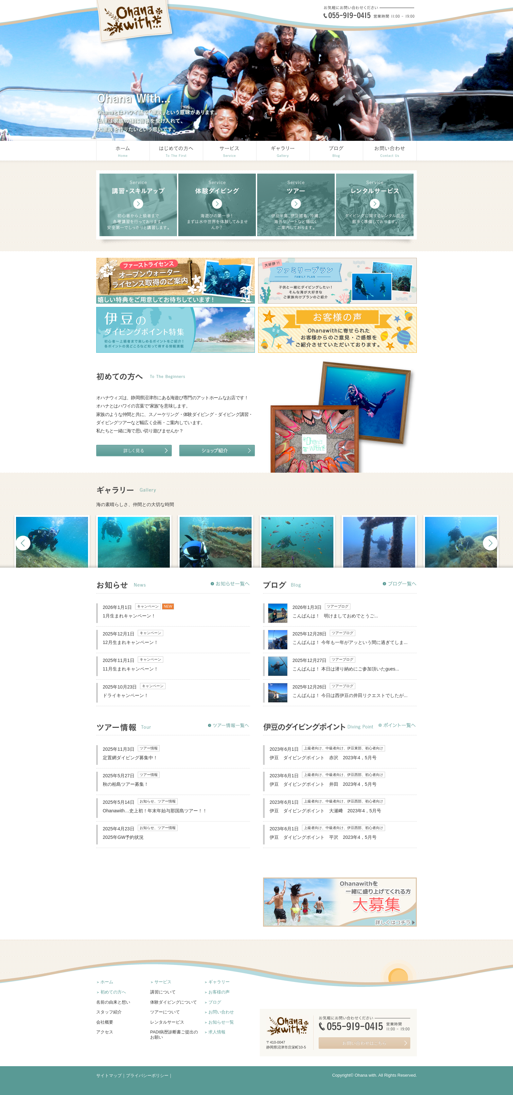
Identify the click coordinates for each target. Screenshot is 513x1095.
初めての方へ (113, 992)
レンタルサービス (167, 1022)
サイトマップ (109, 1075)
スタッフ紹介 (109, 1012)
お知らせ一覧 (221, 1022)
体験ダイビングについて (173, 1002)
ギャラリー (219, 981)
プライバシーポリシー (147, 1075)
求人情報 (216, 1031)
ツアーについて (165, 1012)
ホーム (106, 981)
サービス (162, 981)
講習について (163, 992)
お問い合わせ (221, 1012)
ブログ (214, 1002)
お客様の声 (219, 992)
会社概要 (104, 1022)
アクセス (104, 1031)
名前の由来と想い (113, 1002)
